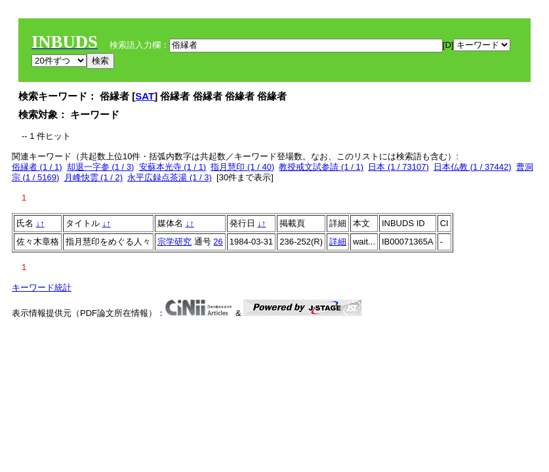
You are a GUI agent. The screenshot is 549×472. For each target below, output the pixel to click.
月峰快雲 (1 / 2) (93, 177)
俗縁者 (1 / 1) (37, 167)
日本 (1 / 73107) (398, 167)
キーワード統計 (41, 287)
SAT (144, 96)
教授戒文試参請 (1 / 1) (321, 167)
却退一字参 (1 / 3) (100, 167)
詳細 (337, 241)
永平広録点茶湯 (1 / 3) (169, 177)
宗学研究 (174, 241)
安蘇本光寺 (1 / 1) (173, 167)
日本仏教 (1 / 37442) (473, 167)
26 (217, 241)
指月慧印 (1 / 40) (242, 167)
